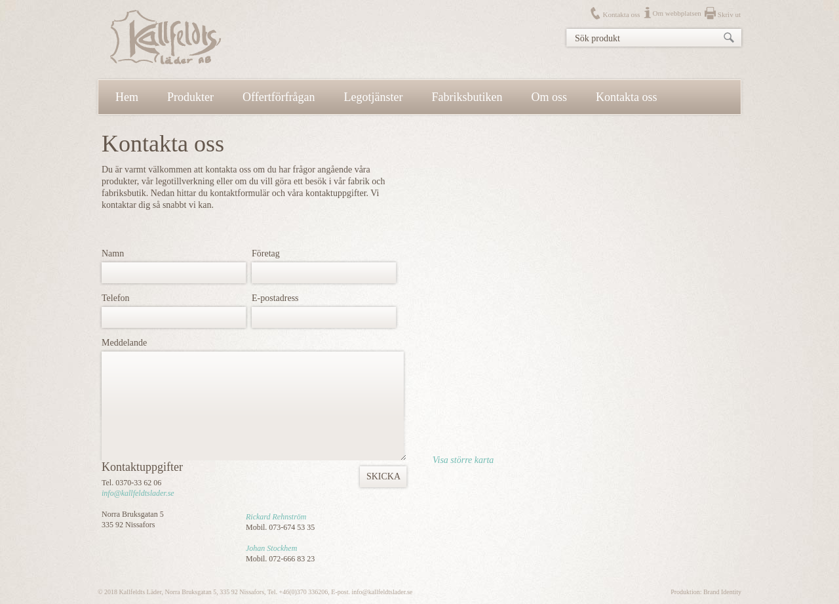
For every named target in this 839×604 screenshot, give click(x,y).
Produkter (190, 97)
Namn (113, 253)
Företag (266, 253)
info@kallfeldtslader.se (138, 493)
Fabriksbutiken (467, 97)
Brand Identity (722, 591)
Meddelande (124, 343)
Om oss (550, 97)
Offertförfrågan (279, 97)
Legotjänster (373, 97)
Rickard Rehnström (276, 516)
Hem (126, 97)
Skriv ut (729, 14)
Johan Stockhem (271, 548)
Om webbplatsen (677, 13)
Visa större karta (463, 460)
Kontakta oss (621, 14)
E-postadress (275, 298)
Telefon (116, 298)
